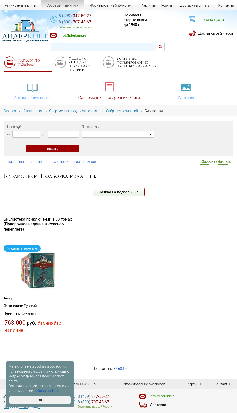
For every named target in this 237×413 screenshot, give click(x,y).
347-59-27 (77, 15)
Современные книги (62, 5)
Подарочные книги (82, 384)
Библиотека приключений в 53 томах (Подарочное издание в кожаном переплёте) (38, 224)
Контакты (226, 5)
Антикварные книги (32, 90)
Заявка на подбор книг (118, 192)
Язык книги (91, 126)
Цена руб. (14, 126)
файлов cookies (46, 391)
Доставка (158, 405)
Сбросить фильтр (215, 162)
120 (125, 369)
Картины (186, 90)
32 (115, 369)
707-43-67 (77, 22)
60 (120, 369)
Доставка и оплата (195, 5)
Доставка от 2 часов (215, 33)
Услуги (166, 5)
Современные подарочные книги (109, 90)
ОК (40, 400)
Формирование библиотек (111, 5)
